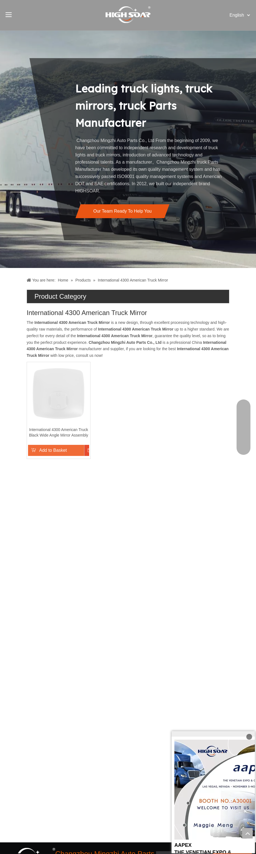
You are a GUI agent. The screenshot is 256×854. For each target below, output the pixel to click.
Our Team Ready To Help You (122, 211)
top (247, 833)
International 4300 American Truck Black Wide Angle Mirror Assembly (58, 432)
